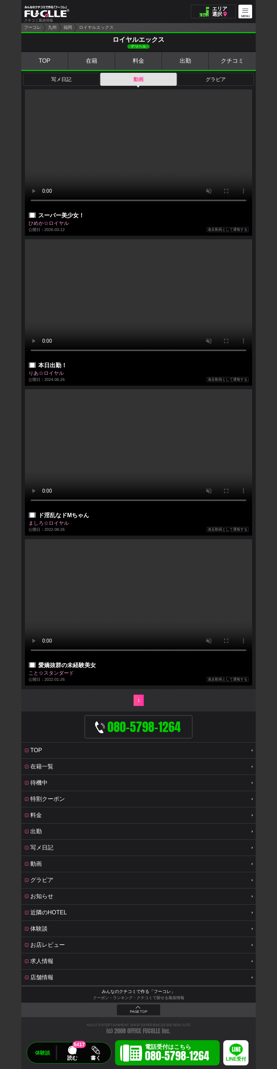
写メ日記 (61, 79)
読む (72, 1058)
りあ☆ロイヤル (46, 373)
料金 (138, 61)
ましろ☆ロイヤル (48, 523)
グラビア (216, 79)
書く (96, 1058)
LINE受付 (236, 1059)
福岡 (67, 27)
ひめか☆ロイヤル (48, 223)
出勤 (185, 61)
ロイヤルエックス (96, 27)
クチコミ (232, 61)
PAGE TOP (138, 1011)
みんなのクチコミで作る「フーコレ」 (138, 991)
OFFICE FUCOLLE (144, 1031)
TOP (44, 61)
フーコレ (32, 27)
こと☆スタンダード (51, 673)
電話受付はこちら (177, 1054)
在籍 (91, 61)
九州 (52, 27)
